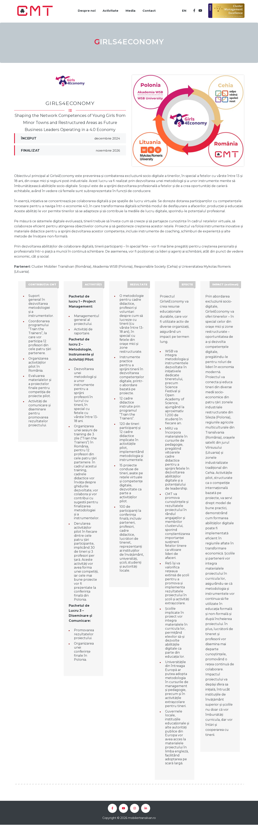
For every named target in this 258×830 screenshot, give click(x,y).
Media (130, 9)
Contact (149, 9)
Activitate (109, 9)
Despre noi (84, 9)
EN (183, 9)
